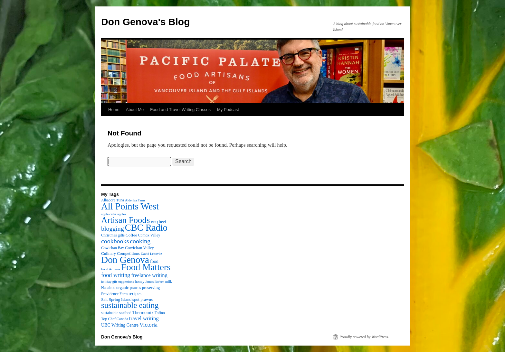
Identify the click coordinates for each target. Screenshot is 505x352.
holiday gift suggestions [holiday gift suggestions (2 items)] (117, 281)
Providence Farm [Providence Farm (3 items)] (114, 294)
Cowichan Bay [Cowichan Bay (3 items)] (112, 247)
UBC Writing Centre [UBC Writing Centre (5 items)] (119, 325)
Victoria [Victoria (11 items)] (148, 324)
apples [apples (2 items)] (121, 214)
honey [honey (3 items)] (139, 281)
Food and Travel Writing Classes (180, 109)
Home (113, 109)
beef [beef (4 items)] (162, 221)
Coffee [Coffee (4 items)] (131, 235)
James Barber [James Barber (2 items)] (154, 281)
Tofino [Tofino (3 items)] (160, 312)
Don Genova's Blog (145, 21)
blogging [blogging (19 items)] (112, 228)
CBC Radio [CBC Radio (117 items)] (146, 228)
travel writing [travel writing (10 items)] (144, 318)
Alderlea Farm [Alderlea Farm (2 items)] (135, 200)
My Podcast (228, 109)
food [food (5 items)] (154, 261)
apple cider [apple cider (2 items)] (108, 214)
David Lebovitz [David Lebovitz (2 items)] (151, 253)
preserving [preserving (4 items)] (151, 287)
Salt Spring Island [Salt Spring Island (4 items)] (116, 299)
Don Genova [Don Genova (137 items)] (125, 260)
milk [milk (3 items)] (168, 281)
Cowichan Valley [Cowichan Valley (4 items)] (139, 247)
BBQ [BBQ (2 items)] (154, 222)
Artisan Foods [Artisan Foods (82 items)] (125, 220)
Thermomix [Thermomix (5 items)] (143, 312)
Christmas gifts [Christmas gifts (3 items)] (113, 235)
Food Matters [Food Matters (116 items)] (146, 267)
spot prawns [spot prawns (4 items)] (142, 299)
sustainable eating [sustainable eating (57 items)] (130, 305)
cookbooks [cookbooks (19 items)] (115, 241)
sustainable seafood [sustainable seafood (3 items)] (116, 312)
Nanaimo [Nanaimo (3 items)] (108, 287)
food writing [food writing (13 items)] (115, 275)
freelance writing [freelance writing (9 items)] (149, 275)
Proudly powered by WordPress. (364, 337)
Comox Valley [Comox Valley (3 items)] (149, 235)
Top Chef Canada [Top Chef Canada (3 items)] (114, 319)
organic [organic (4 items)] (122, 287)
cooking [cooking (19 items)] (140, 241)
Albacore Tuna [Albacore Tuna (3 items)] (112, 200)
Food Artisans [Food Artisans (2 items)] (110, 269)
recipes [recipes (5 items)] (135, 293)
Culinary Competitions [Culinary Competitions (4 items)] (120, 253)
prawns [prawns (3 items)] (135, 287)
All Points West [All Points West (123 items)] (130, 206)
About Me (135, 109)
